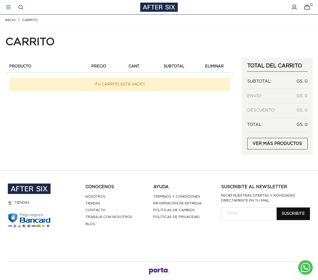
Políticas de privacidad (176, 217)
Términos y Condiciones (176, 196)
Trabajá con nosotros (108, 217)
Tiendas (18, 203)
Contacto (95, 210)
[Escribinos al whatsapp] (305, 267)
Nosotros (95, 196)
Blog (90, 224)
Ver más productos (277, 144)
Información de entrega (177, 203)
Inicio (10, 20)
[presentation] (260, 233)
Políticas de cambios (174, 210)
